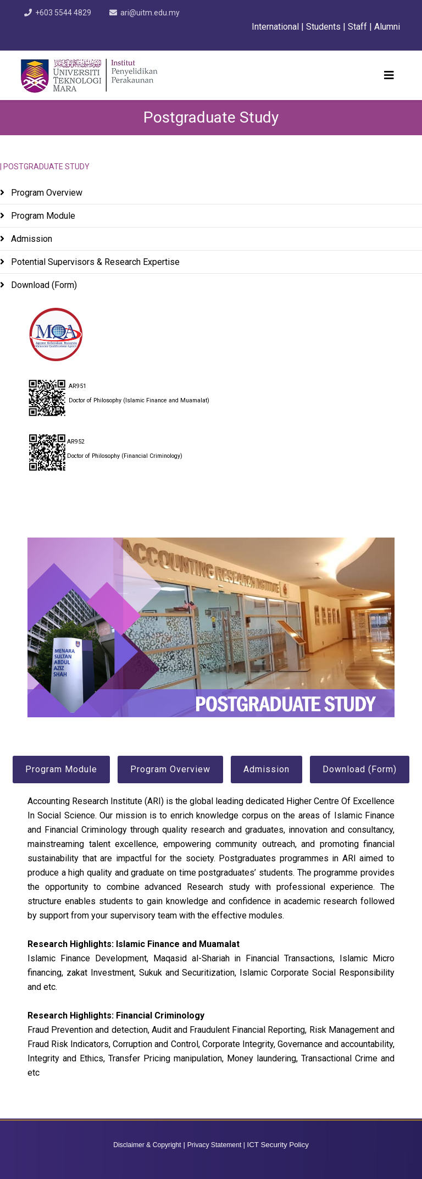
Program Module (42, 216)
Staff (357, 26)
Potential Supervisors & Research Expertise (94, 262)
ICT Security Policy (278, 1145)
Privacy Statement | (216, 1145)
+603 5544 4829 (63, 12)
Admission (30, 239)
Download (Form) (43, 285)
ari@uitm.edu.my (150, 12)
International (276, 26)
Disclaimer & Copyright (147, 1145)
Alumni (388, 26)
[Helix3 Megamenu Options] (389, 75)
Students (323, 26)
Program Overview (45, 192)
